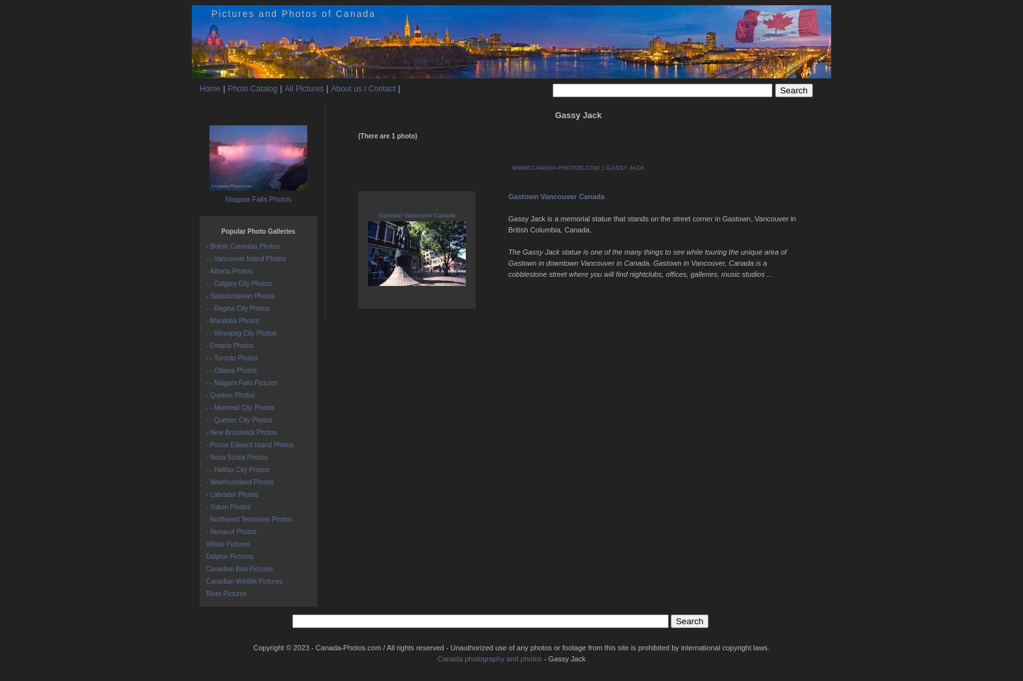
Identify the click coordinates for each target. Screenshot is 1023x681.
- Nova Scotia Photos (236, 457)
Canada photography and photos (490, 659)
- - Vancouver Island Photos (246, 258)
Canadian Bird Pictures (239, 569)
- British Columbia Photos (243, 246)
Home (210, 88)
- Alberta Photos (229, 271)
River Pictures (226, 593)
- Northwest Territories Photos (249, 519)
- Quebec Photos (230, 395)
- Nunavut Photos (231, 531)
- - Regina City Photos (238, 308)
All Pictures (304, 88)
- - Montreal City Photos (240, 407)
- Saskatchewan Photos (240, 296)
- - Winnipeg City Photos (241, 333)
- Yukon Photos (228, 507)
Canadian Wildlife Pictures (244, 581)
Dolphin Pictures (230, 556)
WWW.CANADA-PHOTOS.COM (556, 168)
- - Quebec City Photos (239, 420)
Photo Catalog (252, 88)
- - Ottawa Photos (231, 370)
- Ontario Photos (230, 345)
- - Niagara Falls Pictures (242, 383)
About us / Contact (363, 88)
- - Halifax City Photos (237, 469)
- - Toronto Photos (232, 358)
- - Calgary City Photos (239, 283)
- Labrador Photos (232, 494)
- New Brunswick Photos (241, 432)
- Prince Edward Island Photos (250, 445)
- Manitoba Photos (232, 321)
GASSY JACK (626, 168)
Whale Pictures (228, 544)
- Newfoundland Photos (240, 482)
